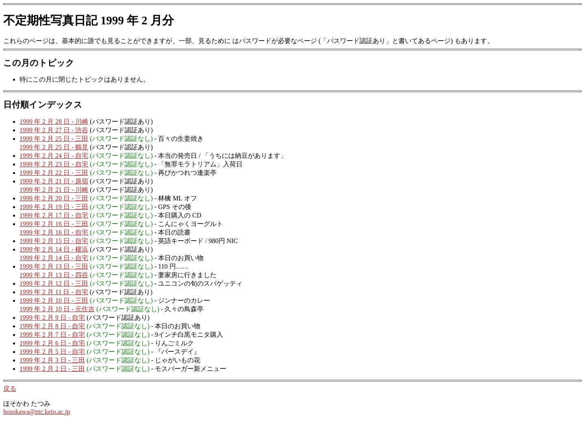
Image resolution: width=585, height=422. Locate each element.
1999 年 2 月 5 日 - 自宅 (52, 351)
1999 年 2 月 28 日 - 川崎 (54, 121)
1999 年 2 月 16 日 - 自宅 (54, 232)
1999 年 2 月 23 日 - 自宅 (54, 164)
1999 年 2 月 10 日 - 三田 (54, 300)
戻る (9, 388)
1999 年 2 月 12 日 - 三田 (54, 283)
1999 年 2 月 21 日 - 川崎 (54, 189)
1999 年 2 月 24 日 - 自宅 (54, 155)
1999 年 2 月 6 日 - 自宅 (52, 343)
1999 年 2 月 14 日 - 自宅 (54, 257)
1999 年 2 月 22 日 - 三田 (54, 172)
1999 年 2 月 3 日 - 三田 (52, 360)
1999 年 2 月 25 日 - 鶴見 (54, 147)
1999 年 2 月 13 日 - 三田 (54, 266)
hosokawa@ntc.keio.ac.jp (36, 411)
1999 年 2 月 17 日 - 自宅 (54, 215)
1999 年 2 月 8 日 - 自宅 (52, 326)
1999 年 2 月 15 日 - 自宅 (54, 240)
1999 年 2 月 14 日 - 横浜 (54, 249)
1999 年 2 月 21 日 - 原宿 (54, 181)
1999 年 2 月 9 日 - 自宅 (52, 317)
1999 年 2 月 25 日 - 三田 (54, 138)
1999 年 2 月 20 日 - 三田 (54, 198)
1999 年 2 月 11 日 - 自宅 (54, 292)
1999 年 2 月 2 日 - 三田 (52, 368)
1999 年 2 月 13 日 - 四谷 (54, 274)
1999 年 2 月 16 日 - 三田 (54, 223)
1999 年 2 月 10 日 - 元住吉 (57, 309)
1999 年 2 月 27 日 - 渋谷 (54, 130)
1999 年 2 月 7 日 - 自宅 (52, 334)
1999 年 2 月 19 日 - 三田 (54, 206)
